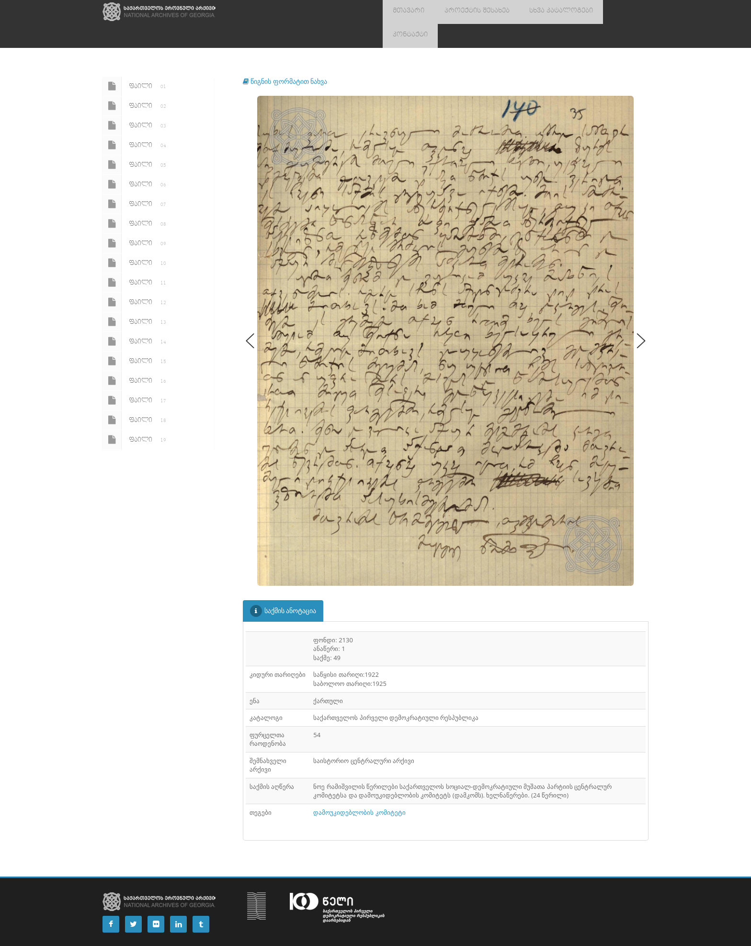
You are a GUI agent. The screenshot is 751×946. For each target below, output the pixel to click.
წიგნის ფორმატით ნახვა (285, 57)
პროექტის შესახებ (465, 12)
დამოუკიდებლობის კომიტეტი (359, 788)
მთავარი (405, 12)
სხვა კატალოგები (540, 12)
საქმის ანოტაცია (283, 587)
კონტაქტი (601, 12)
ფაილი (136, 62)
